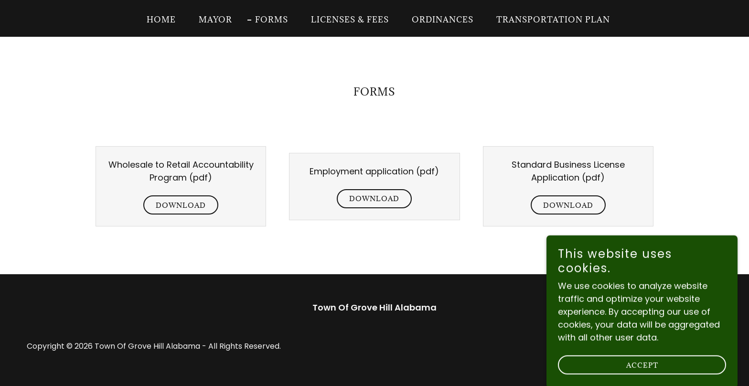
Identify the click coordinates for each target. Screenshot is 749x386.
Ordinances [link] (442, 19)
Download (181, 205)
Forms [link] (271, 19)
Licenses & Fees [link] (350, 19)
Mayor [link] (215, 19)
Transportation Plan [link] (553, 19)
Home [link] (161, 19)
